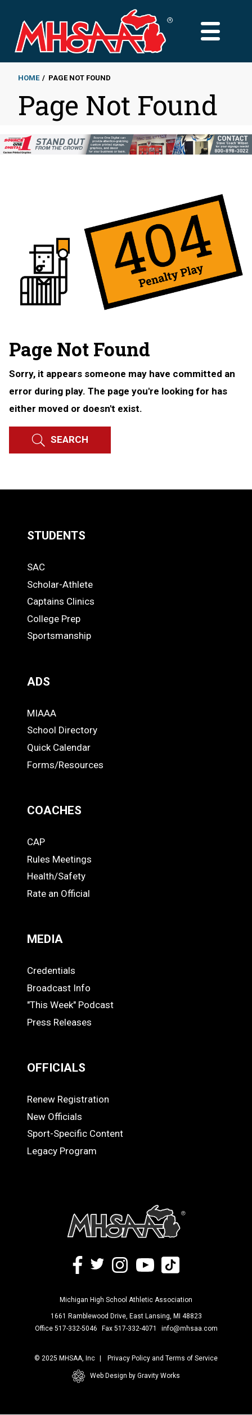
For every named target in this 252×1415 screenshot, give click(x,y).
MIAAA (41, 713)
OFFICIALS (56, 1067)
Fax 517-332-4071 (129, 1328)
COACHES (54, 810)
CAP (36, 841)
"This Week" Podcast (70, 1004)
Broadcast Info (59, 988)
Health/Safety (56, 876)
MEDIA (45, 939)
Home (28, 78)
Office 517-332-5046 (66, 1328)
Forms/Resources (65, 764)
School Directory (62, 730)
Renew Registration (68, 1099)
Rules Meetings (59, 859)
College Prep (53, 618)
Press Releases (59, 1022)
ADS (38, 681)
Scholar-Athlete (60, 584)
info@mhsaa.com (189, 1328)
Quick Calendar (59, 747)
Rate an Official (58, 893)
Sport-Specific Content (75, 1133)
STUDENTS (56, 535)
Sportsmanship (59, 635)
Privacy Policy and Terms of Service (162, 1358)
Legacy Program (62, 1151)
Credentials (51, 970)
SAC (36, 567)
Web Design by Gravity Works (126, 1376)
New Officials (54, 1116)
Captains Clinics (60, 601)
